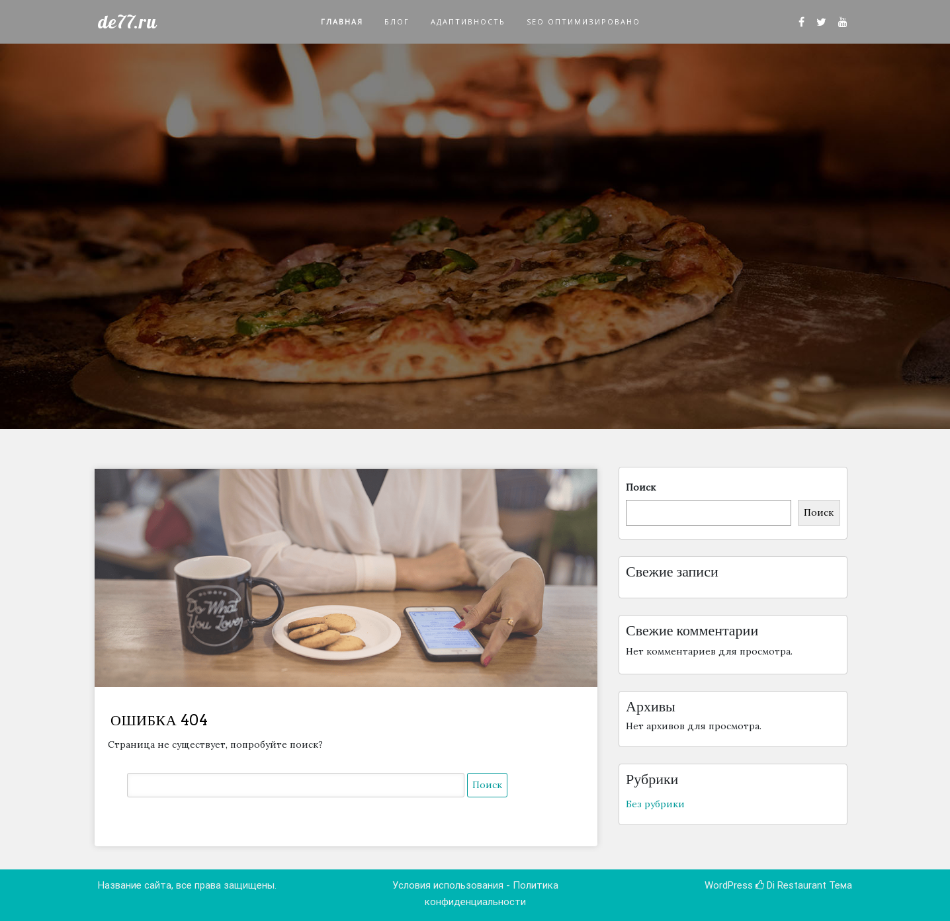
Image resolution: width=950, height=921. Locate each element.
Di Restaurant (791, 885)
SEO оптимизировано (583, 21)
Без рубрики (655, 804)
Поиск (641, 487)
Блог (397, 21)
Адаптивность (468, 21)
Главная (342, 21)
